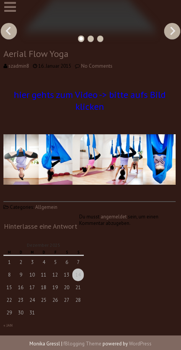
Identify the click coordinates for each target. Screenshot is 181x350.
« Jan (8, 325)
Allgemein (46, 207)
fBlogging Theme (82, 343)
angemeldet (114, 216)
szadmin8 (18, 66)
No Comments (97, 66)
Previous (9, 31)
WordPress (140, 343)
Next (172, 31)
